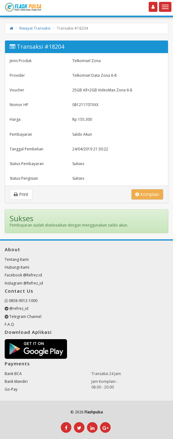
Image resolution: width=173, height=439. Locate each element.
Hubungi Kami (17, 267)
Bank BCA (13, 373)
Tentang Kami (17, 259)
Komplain (147, 194)
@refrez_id (18, 308)
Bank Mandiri (16, 381)
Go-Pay (11, 389)
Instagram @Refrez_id (24, 283)
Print (21, 194)
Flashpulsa (93, 412)
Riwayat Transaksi (34, 28)
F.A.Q (9, 324)
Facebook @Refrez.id (23, 275)
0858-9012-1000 (23, 300)
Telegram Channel (25, 316)
